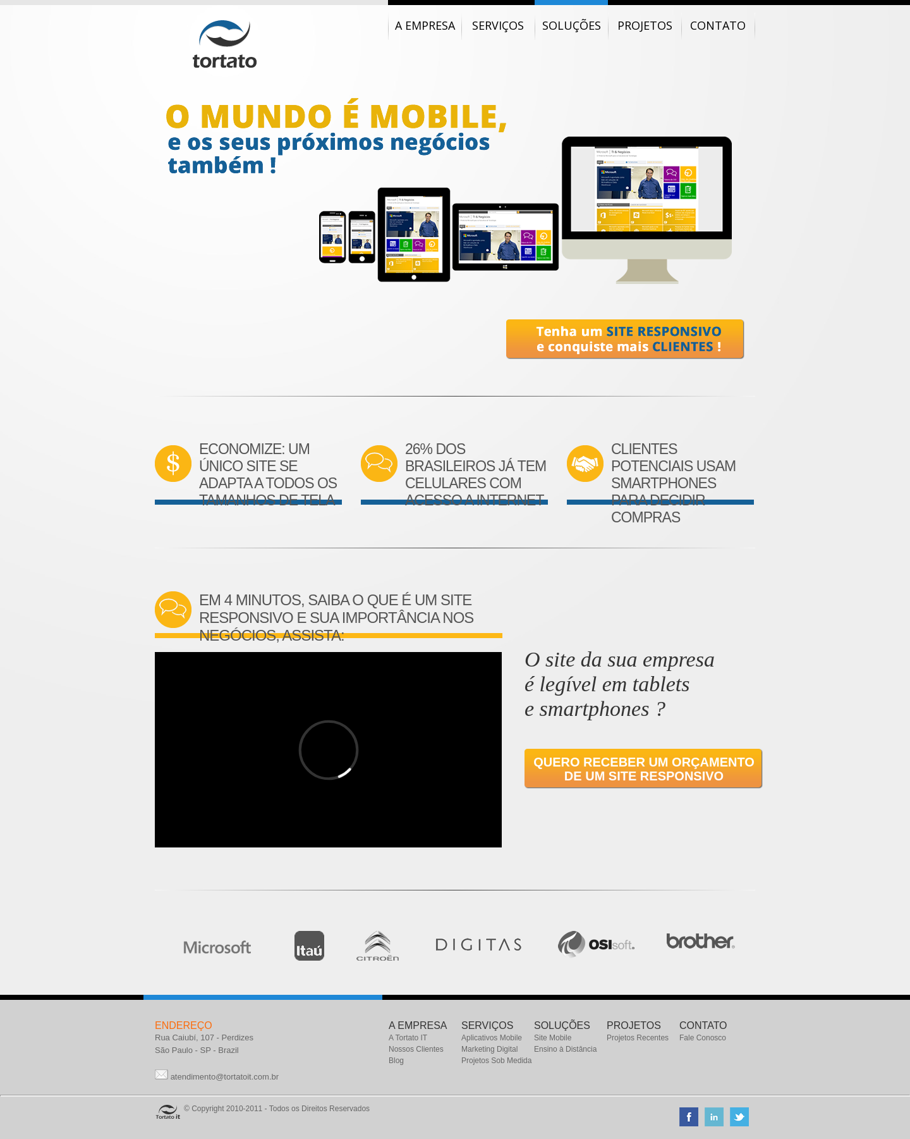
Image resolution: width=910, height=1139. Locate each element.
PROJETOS (634, 1025)
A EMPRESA (418, 1025)
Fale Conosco (702, 1037)
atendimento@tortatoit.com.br (225, 1076)
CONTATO (703, 1025)
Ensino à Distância (565, 1049)
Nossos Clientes (416, 1049)
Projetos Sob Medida (496, 1060)
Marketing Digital (489, 1049)
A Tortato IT (408, 1037)
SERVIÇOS (487, 1025)
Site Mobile (552, 1037)
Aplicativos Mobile (491, 1037)
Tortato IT (224, 44)
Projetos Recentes (638, 1037)
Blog (396, 1060)
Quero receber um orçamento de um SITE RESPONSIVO (644, 769)
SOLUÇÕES (562, 1025)
